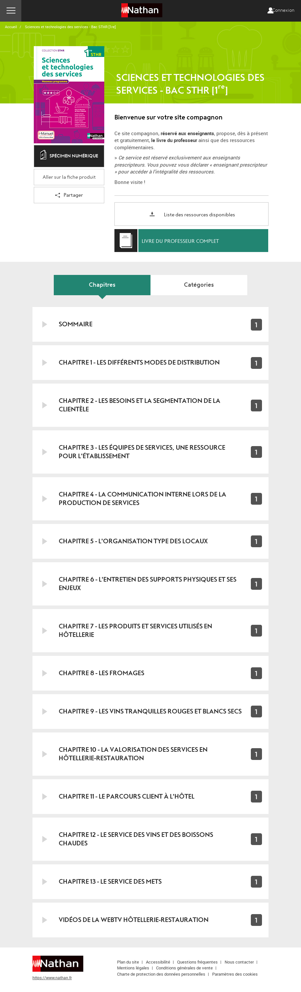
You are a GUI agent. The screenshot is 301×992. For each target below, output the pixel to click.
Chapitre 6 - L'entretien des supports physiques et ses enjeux (147, 584)
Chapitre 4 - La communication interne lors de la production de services (142, 499)
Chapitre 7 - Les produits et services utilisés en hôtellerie (135, 630)
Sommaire (75, 324)
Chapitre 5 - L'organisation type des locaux (133, 541)
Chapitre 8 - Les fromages (101, 673)
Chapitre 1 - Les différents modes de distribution (139, 362)
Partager (69, 195)
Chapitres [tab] (102, 284)
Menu (10, 11)
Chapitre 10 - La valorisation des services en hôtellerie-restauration (133, 754)
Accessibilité (158, 962)
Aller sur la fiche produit (69, 177)
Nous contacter (239, 962)
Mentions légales (133, 968)
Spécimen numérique (69, 156)
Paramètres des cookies (235, 974)
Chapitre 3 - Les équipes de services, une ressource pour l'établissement (142, 452)
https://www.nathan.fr (52, 977)
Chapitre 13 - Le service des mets (110, 881)
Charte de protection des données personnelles (161, 974)
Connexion (283, 10)
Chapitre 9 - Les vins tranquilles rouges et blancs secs (150, 711)
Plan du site (128, 962)
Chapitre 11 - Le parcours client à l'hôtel (126, 796)
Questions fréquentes (197, 962)
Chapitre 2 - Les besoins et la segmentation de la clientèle (139, 405)
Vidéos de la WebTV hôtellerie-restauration (134, 920)
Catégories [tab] (199, 284)
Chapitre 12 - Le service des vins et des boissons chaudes (136, 839)
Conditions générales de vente (184, 968)
